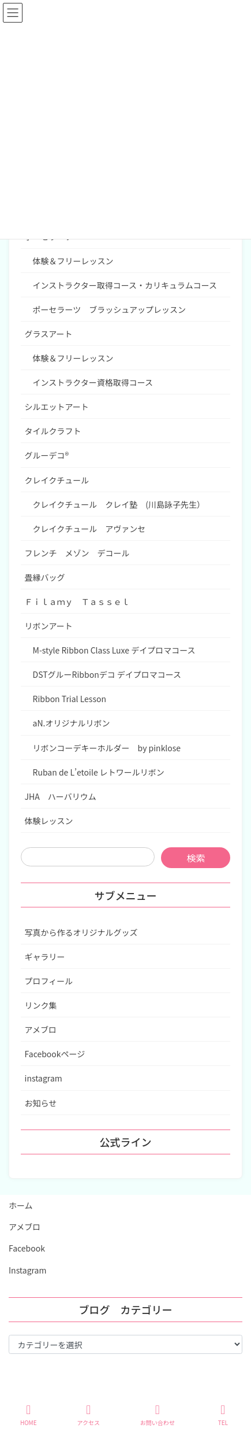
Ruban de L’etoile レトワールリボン (98, 772)
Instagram (27, 1270)
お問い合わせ (157, 1415)
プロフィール (49, 981)
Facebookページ (55, 1054)
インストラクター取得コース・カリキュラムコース (125, 285)
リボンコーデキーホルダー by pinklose (107, 748)
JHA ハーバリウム (60, 796)
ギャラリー (45, 956)
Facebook (27, 1248)
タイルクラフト (53, 431)
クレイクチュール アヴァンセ (93, 528)
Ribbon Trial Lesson (69, 698)
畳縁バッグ (45, 577)
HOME (28, 1415)
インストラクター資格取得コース (93, 382)
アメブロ (41, 1029)
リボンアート (49, 626)
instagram (43, 1078)
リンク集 (41, 1005)
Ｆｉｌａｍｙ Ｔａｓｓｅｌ (77, 601)
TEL (223, 1415)
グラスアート (49, 333)
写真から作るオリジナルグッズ (81, 932)
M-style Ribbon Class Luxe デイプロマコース (114, 650)
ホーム (21, 1205)
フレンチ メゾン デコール (77, 553)
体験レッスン (49, 820)
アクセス (88, 1415)
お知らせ (41, 1103)
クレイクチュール (57, 480)
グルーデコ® (47, 455)
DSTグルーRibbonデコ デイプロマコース (107, 674)
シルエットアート (57, 406)
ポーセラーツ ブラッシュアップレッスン (109, 309)
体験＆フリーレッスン (73, 261)
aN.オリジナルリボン (71, 723)
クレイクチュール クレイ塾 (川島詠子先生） (119, 504)
